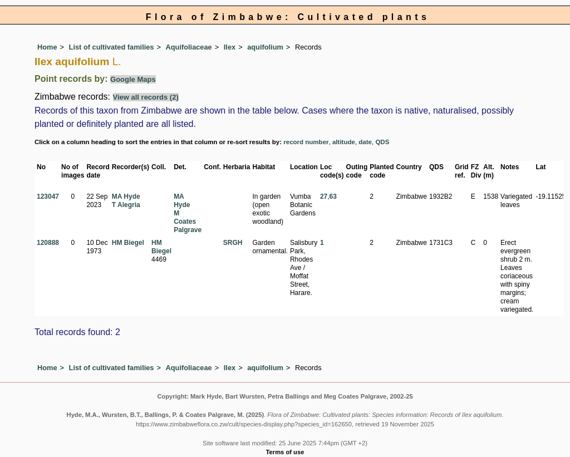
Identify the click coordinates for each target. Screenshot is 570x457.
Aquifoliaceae (189, 47)
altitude (343, 142)
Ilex (229, 47)
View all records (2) (146, 97)
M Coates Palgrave (188, 221)
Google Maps (133, 79)
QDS (382, 142)
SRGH (233, 243)
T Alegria (126, 205)
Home (47, 47)
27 (323, 196)
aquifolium (265, 47)
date (365, 142)
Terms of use (285, 452)
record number (305, 142)
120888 (48, 243)
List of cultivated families (111, 47)
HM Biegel (128, 243)
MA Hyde (126, 196)
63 (333, 196)
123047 (48, 196)
